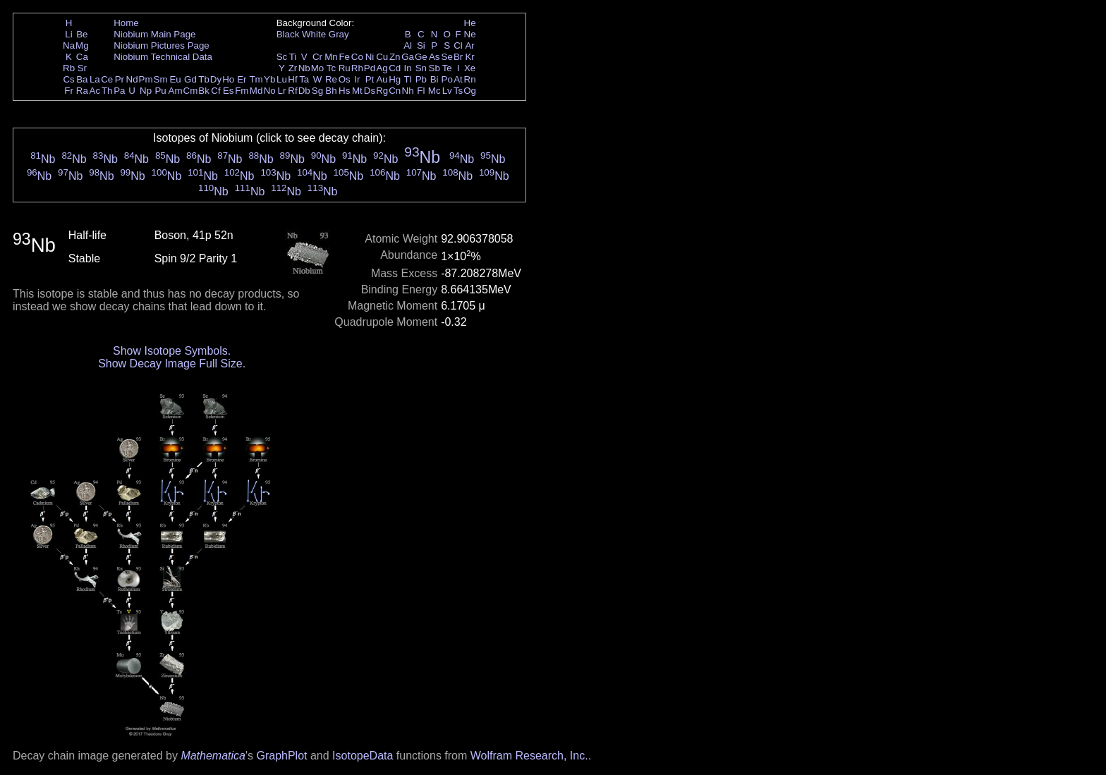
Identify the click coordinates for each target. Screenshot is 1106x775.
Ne (470, 34)
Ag (381, 68)
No (270, 90)
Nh (408, 90)
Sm (161, 79)
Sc (282, 56)
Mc (434, 90)
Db (304, 90)
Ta (304, 79)
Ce (107, 79)
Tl (408, 79)
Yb (269, 79)
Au (381, 79)
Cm (190, 90)
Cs (68, 79)
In (408, 68)
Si (421, 45)
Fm (241, 90)
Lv (447, 90)
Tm (255, 79)
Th (107, 90)
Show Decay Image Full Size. (171, 364)
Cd (395, 68)
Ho (228, 79)
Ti (293, 56)
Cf (215, 90)
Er (241, 79)
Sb (434, 68)
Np (146, 90)
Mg (82, 45)
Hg (395, 79)
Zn (395, 56)
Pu (160, 90)
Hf (292, 79)
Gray (339, 34)
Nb (304, 68)
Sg (317, 90)
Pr (119, 79)
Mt (357, 90)
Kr (469, 56)
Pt (370, 79)
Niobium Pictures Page (161, 45)
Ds (369, 90)
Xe (469, 68)
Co (357, 56)
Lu (281, 79)
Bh (330, 90)
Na (69, 45)
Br (458, 56)
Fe (344, 56)
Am (176, 90)
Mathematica (213, 756)
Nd (132, 79)
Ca (82, 56)
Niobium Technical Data (163, 56)
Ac (95, 90)
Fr (68, 90)
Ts (458, 90)
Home (126, 23)
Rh (357, 68)
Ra (82, 90)
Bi (434, 79)
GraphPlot (281, 756)
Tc (331, 68)
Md (256, 90)
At (458, 79)
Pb (421, 79)
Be (81, 34)
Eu (175, 79)
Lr (282, 90)
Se (447, 56)
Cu (382, 56)
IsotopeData (362, 756)
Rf (292, 90)
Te (447, 68)
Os (345, 79)
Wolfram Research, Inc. (529, 756)
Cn (395, 90)
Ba (81, 79)
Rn (470, 79)
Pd (369, 68)
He (470, 23)
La (95, 79)
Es (228, 90)
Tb (203, 79)
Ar (469, 45)
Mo (317, 68)
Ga (407, 56)
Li (68, 34)
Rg (382, 90)
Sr (82, 68)
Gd (190, 79)
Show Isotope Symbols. (172, 351)
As (434, 56)
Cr (317, 56)
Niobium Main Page (154, 34)
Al (407, 45)
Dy (215, 79)
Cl (458, 45)
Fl (421, 90)
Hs (344, 90)
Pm (146, 79)
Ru (345, 68)
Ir (357, 79)
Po (447, 79)
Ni (370, 56)
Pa (119, 90)
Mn (331, 56)
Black (288, 34)
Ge (421, 56)
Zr (293, 68)
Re (331, 79)
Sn (421, 68)
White (314, 34)
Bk (203, 90)
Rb (69, 68)
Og (469, 90)
